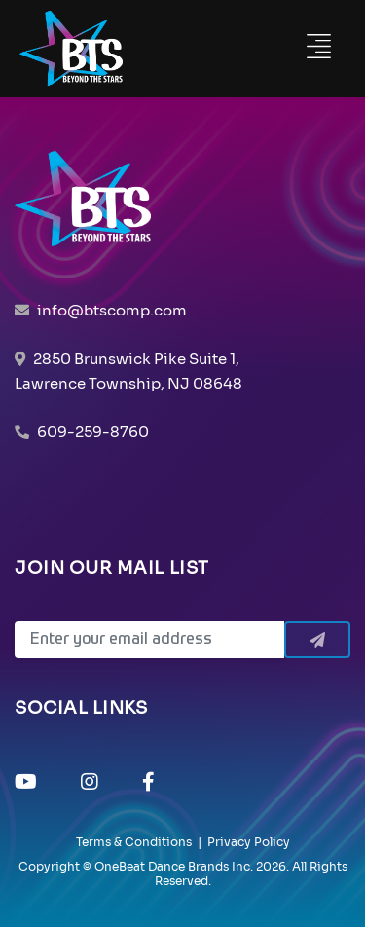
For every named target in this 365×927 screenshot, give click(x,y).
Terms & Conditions (134, 841)
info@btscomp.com (112, 310)
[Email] (149, 639)
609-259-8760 (93, 432)
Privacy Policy (248, 841)
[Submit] (317, 639)
